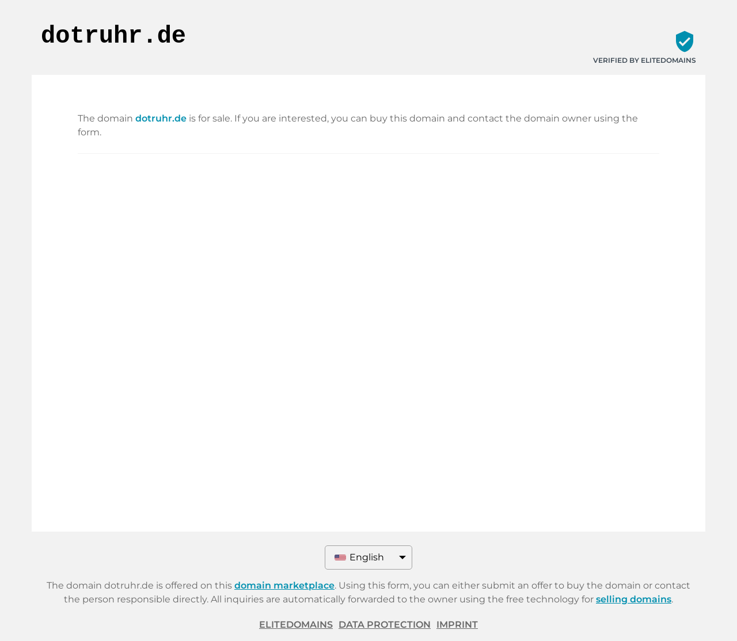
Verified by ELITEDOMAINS (644, 60)
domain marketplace (284, 585)
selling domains (633, 599)
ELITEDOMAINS (296, 624)
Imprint (457, 624)
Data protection (385, 624)
